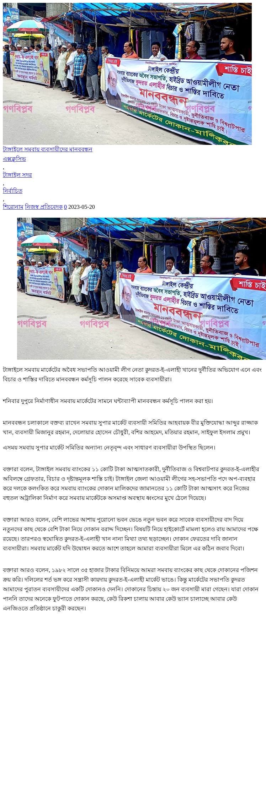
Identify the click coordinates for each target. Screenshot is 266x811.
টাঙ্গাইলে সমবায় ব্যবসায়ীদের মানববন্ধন (47, 149)
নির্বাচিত (12, 191)
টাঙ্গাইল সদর (17, 175)
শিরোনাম (13, 207)
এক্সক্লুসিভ (14, 159)
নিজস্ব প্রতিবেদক (44, 207)
